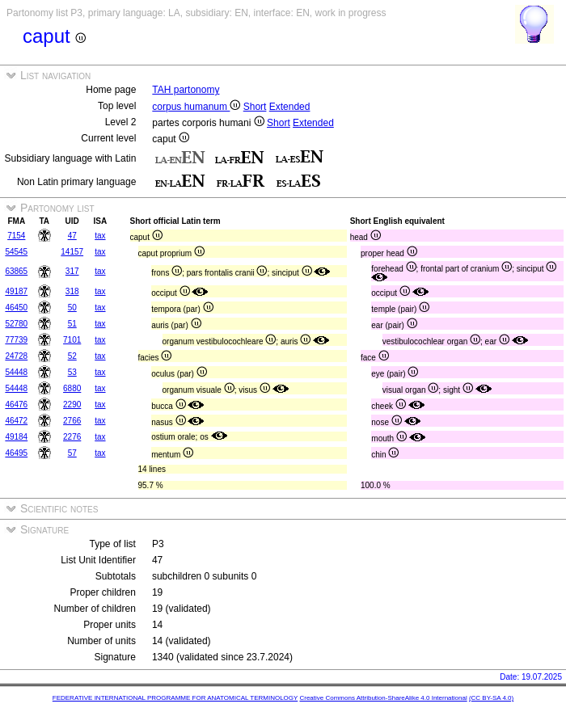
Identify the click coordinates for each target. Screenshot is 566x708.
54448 (16, 372)
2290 (72, 404)
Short (255, 106)
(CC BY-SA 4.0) (491, 698)
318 (72, 291)
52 (72, 356)
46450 (16, 307)
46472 (16, 420)
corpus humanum (196, 106)
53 (72, 372)
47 (72, 235)
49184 (16, 436)
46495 (16, 453)
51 (72, 323)
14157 (72, 251)
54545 (16, 251)
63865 (16, 271)
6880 (72, 388)
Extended (289, 106)
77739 (16, 339)
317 (72, 271)
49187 (16, 291)
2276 (72, 436)
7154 (16, 235)
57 (72, 453)
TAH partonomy (185, 89)
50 (72, 307)
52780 (16, 323)
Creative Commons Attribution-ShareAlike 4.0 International (383, 698)
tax (100, 235)
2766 (72, 420)
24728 (16, 356)
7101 (72, 339)
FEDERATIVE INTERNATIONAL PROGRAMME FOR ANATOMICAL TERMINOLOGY (175, 698)
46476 (16, 404)
